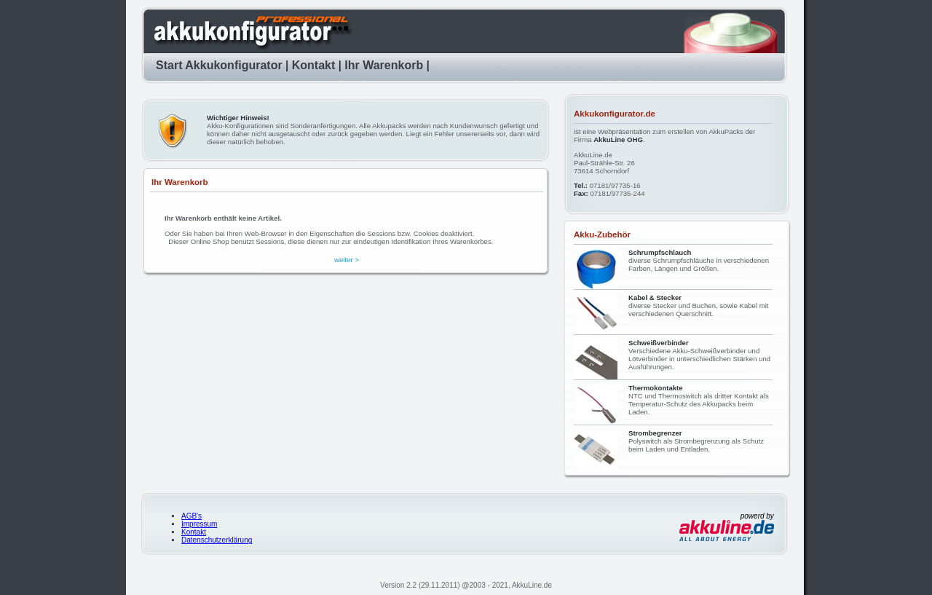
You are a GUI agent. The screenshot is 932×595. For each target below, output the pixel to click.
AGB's (191, 516)
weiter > (346, 260)
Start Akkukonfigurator (219, 65)
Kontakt (314, 65)
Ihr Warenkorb (383, 65)
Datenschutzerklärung (216, 540)
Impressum (199, 524)
